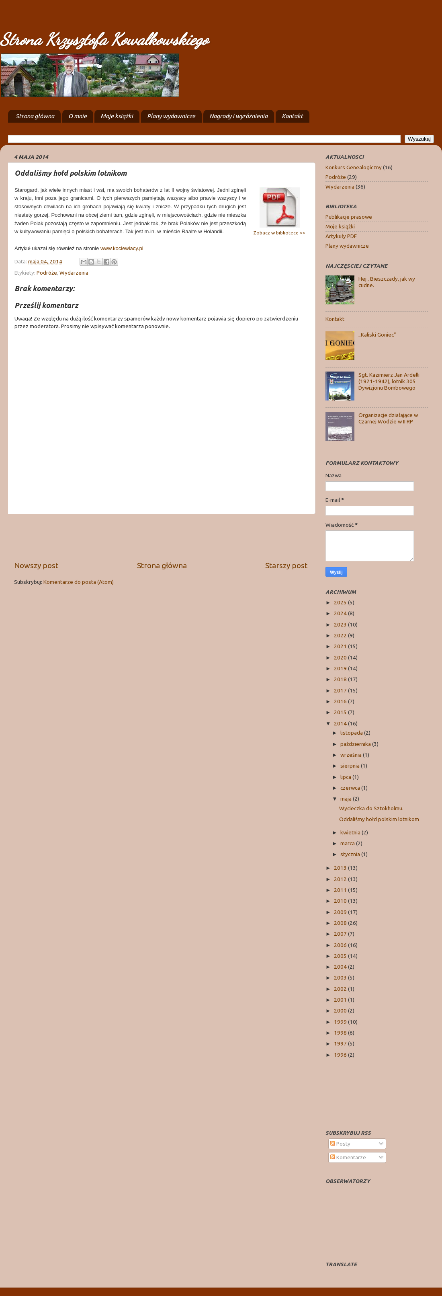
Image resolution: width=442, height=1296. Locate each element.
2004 (341, 966)
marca (348, 843)
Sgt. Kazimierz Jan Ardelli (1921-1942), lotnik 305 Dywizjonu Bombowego (388, 381)
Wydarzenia (73, 272)
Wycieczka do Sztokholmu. (371, 808)
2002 (341, 989)
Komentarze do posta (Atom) (78, 582)
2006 (341, 945)
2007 (341, 933)
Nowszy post (36, 565)
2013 (341, 868)
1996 (341, 1055)
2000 (341, 1010)
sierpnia (350, 765)
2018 (341, 679)
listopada (352, 732)
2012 (341, 879)
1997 (341, 1043)
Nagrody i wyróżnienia (238, 116)
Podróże (47, 272)
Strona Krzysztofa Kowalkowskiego (104, 39)
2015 (341, 712)
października (356, 744)
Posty (340, 1143)
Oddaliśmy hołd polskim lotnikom (379, 819)
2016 (341, 701)
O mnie (77, 116)
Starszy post (286, 565)
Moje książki (116, 116)
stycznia (350, 854)
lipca (346, 777)
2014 (341, 723)
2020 (341, 657)
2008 (341, 923)
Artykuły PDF (341, 236)
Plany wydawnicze (171, 116)
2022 (341, 635)
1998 (341, 1032)
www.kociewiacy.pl (121, 248)
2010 (341, 901)
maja (346, 798)
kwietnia (351, 832)
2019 (341, 668)
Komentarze (348, 1157)
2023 (341, 624)
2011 (341, 890)
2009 (341, 912)
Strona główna (35, 116)
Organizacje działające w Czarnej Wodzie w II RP (388, 418)
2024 (341, 613)
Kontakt (292, 116)
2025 (341, 602)
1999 (341, 1022)
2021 (341, 646)
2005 (341, 956)
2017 (341, 690)
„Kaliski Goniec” (377, 334)
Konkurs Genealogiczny (353, 167)
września (351, 755)
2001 (341, 999)
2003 (341, 977)
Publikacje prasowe (348, 217)
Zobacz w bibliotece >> (279, 232)
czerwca (350, 788)
